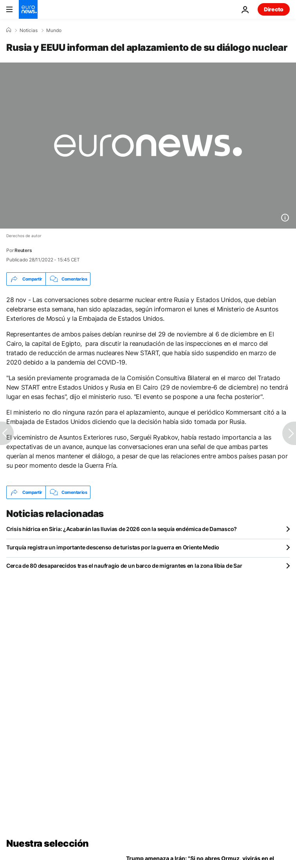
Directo (273, 9)
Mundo (53, 30)
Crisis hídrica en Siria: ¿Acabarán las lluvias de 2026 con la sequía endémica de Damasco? (121, 529)
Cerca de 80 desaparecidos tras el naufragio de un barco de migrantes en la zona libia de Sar (124, 565)
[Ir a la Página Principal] (28, 9)
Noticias (29, 30)
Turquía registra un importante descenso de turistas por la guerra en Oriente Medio (112, 547)
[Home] (8, 30)
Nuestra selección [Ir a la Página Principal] (47, 843)
